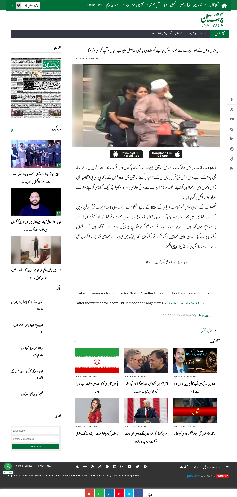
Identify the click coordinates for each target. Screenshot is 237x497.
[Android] (82, 466)
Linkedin (232, 139)
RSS (232, 169)
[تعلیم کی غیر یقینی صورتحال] (52, 400)
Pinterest (232, 149)
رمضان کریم (112, 5)
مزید (74, 341)
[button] (12, 5)
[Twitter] (136, 466)
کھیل (172, 5)
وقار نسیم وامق (38, 355)
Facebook (232, 99)
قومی (164, 5)
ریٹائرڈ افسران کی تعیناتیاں (32, 348)
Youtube (232, 119)
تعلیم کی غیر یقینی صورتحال (32, 394)
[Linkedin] (112, 466)
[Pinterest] (105, 466)
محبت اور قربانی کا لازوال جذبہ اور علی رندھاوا (27, 305)
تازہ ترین (197, 5)
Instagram (232, 129)
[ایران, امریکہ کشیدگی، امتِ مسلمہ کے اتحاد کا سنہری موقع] (52, 377)
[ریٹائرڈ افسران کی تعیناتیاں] (52, 354)
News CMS (206, 476)
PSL (100, 4)
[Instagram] (120, 466)
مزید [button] (125, 5)
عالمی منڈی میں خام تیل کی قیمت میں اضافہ (166, 262)
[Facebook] (143, 466)
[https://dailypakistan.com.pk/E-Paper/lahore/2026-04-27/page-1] (36, 88)
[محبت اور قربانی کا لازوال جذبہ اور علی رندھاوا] (52, 308)
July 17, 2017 (204, 315)
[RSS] (90, 466)
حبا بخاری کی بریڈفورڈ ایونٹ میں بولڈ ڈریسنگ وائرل (97, 433)
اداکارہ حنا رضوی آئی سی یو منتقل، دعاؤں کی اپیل (195, 433)
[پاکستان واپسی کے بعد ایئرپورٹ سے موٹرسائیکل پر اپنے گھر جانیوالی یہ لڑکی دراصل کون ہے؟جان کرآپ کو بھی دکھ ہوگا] (138, 493)
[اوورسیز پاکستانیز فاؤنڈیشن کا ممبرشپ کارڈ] (52, 331)
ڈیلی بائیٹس (184, 5)
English (91, 4)
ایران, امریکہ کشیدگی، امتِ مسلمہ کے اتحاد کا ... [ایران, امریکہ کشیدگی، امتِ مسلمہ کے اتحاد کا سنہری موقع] (27, 374)
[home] (224, 5)
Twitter (232, 109)
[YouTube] (128, 466)
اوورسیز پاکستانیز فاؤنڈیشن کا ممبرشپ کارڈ (28, 328)
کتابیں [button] (137, 5)
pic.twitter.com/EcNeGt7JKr (183, 303)
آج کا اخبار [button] (212, 5)
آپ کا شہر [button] (152, 5)
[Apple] (74, 466)
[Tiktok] (97, 466)
